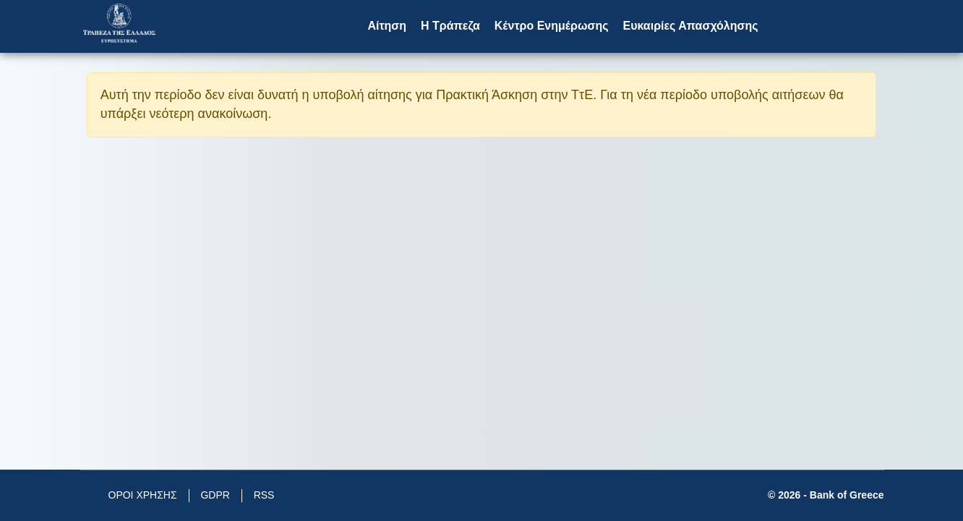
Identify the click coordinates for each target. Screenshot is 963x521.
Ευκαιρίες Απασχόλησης (690, 26)
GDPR (214, 495)
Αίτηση (386, 26)
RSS (264, 495)
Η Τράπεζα (450, 26)
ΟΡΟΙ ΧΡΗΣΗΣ (142, 495)
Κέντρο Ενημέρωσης (552, 26)
